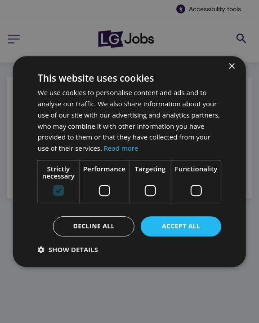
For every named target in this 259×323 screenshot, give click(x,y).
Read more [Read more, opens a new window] (121, 148)
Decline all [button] (93, 226)
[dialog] (129, 161)
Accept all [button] (181, 226)
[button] (68, 249)
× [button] (231, 66)
